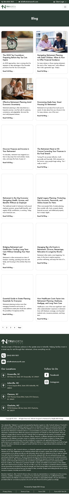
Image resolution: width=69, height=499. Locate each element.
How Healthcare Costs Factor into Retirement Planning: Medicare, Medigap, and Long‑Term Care (51, 302)
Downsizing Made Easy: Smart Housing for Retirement (49, 103)
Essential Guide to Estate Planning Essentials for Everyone (16, 301)
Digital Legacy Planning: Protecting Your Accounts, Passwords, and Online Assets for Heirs (51, 201)
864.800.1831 (7, 2)
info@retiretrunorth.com (29, 2)
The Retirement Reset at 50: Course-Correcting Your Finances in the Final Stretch (51, 152)
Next (19, 329)
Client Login (59, 2)
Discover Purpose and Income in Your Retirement (16, 150)
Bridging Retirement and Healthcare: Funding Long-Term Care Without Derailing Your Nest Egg (16, 252)
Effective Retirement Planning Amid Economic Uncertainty (17, 103)
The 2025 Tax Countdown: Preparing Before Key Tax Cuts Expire (15, 57)
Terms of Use (24, 497)
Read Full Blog (8, 71)
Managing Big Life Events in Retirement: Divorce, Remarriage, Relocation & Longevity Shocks (50, 250)
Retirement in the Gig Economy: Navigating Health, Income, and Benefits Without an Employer (15, 201)
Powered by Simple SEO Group (34, 492)
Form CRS (42, 497)
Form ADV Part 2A (61, 497)
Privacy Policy (6, 497)
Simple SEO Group (57, 424)
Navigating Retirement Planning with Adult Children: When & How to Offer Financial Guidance (51, 57)
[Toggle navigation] (65, 7)
